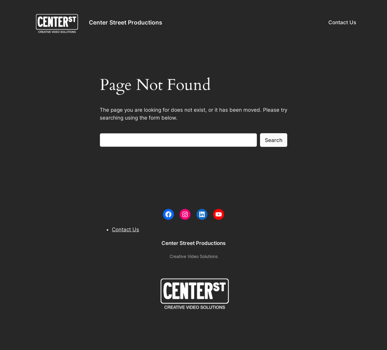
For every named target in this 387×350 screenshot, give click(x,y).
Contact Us (342, 22)
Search (273, 140)
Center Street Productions (125, 22)
